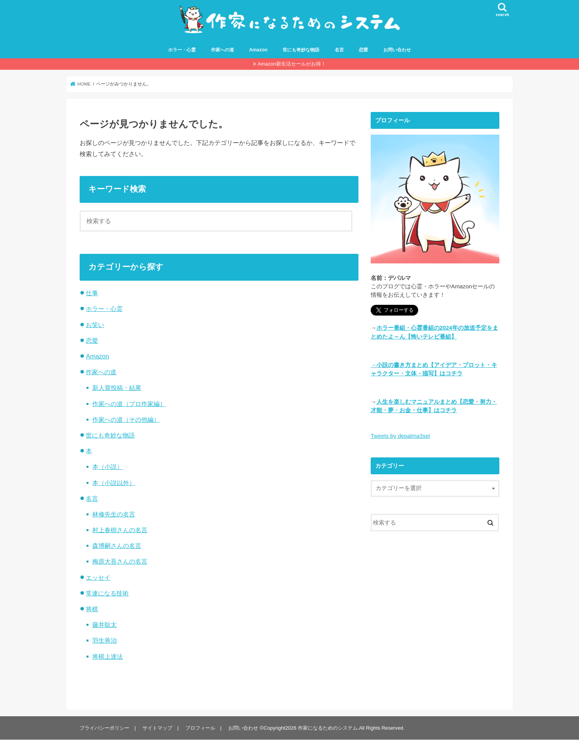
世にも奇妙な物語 (301, 50)
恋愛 (363, 50)
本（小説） (107, 466)
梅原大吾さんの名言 (119, 561)
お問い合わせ (397, 50)
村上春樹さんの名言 (119, 529)
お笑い (95, 324)
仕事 (92, 292)
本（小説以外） (113, 482)
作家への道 (222, 50)
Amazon (258, 50)
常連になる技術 (107, 593)
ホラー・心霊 (182, 50)
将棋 (92, 608)
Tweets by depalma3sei (400, 436)
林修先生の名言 (113, 514)
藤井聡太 (104, 624)
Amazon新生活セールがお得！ (292, 64)
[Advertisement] (435, 617)
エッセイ (98, 577)
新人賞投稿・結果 (116, 387)
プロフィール (200, 728)
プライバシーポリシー (104, 728)
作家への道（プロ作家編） (129, 403)
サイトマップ (157, 728)
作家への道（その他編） (126, 419)
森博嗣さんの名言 (116, 545)
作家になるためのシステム (328, 728)
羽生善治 (104, 640)
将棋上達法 (107, 656)
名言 (339, 50)
